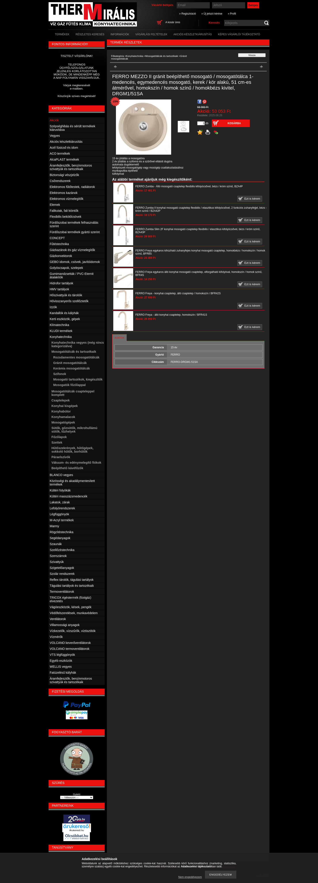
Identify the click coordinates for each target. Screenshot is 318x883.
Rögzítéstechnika (61, 532)
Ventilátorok (58, 619)
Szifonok (59, 374)
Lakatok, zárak (60, 502)
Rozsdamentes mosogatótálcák (76, 357)
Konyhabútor (61, 411)
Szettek (56, 442)
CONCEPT (57, 238)
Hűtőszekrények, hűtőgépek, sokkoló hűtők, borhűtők (72, 449)
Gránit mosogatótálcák (70, 363)
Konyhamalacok (63, 417)
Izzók (53, 307)
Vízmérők (56, 637)
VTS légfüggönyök (62, 654)
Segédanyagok (60, 538)
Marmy (54, 526)
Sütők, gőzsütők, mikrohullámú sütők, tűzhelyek (74, 429)
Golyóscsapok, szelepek (66, 268)
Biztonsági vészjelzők (64, 175)
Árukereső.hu (76, 830)
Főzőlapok (59, 437)
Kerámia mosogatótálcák (71, 368)
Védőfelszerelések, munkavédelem (74, 613)
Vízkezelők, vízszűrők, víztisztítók (73, 631)
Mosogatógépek (63, 422)
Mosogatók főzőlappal (69, 385)
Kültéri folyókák (60, 490)
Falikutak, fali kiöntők (64, 210)
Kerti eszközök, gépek (65, 319)
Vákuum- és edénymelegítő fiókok (76, 462)
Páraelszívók (60, 457)
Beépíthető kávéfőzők (67, 468)
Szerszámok (58, 556)
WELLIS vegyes (61, 666)
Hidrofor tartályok (61, 283)
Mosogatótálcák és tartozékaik (161, 56)
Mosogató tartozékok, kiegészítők (77, 379)
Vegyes (55, 135)
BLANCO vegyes (61, 475)
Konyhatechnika (134, 56)
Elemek (55, 204)
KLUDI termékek (61, 331)
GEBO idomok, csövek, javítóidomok (75, 262)
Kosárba (234, 123)
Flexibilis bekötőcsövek (65, 216)
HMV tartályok (59, 289)
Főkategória (117, 56)
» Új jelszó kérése (211, 13)
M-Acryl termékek (62, 520)
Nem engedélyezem (190, 877)
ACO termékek (60, 153)
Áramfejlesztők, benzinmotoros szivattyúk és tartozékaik (71, 167)
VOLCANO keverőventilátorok (70, 643)
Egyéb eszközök (61, 660)
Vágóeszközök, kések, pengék (70, 607)
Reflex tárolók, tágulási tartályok (71, 579)
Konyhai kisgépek (64, 406)
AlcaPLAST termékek (64, 159)
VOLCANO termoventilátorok (69, 649)
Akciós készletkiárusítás (66, 141)
